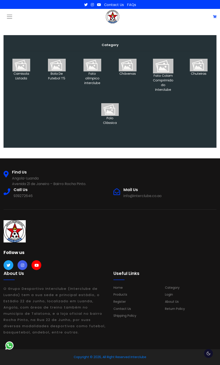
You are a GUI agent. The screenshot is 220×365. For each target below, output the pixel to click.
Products (120, 294)
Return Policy (175, 309)
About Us (172, 301)
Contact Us (114, 4)
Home (118, 287)
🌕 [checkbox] (208, 353)
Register (119, 301)
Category (172, 287)
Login (169, 294)
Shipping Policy (124, 315)
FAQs (131, 4)
